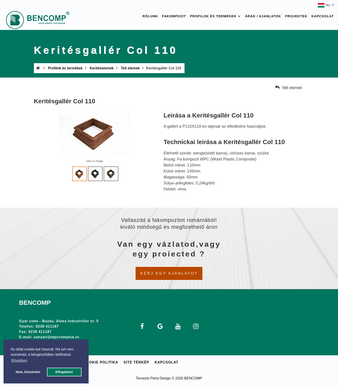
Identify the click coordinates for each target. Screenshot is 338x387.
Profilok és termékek (213, 16)
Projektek (296, 16)
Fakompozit (174, 16)
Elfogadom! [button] (64, 372)
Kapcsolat (322, 16)
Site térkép (136, 362)
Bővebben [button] (19, 360)
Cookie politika (100, 362)
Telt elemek (130, 68)
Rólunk (150, 16)
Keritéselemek (102, 68)
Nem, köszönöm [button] (28, 372)
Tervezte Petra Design (153, 378)
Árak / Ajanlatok (263, 16)
